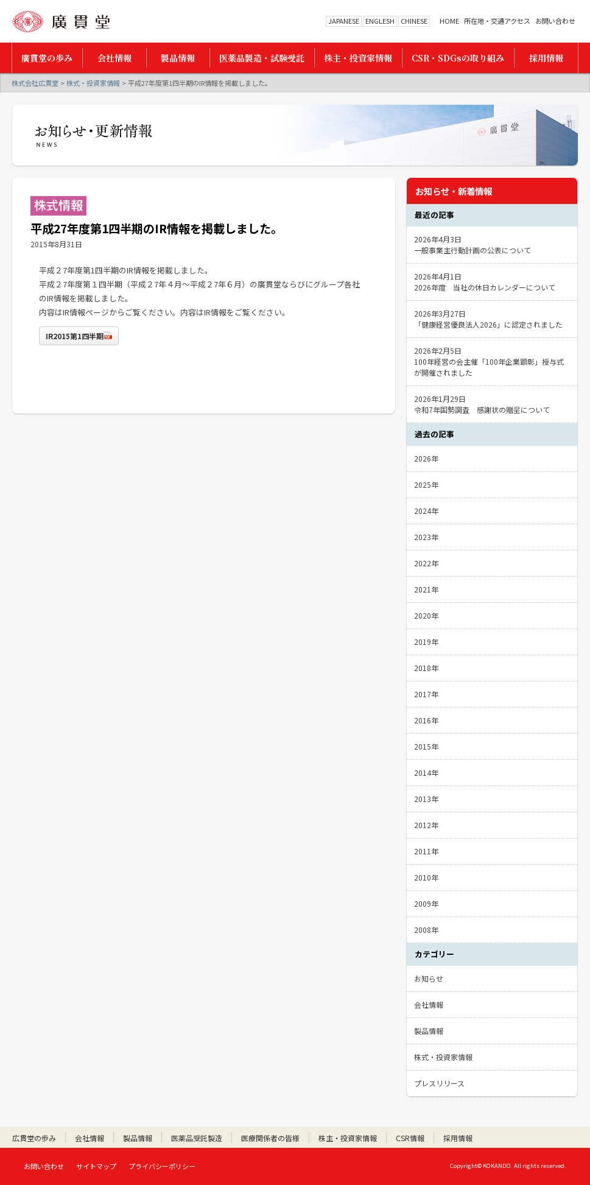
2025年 (426, 484)
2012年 (426, 825)
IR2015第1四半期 (75, 336)
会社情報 (428, 1004)
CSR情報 (410, 1138)
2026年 (426, 458)
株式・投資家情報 (93, 83)
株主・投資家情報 (347, 1138)
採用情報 (457, 1138)
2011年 (426, 851)
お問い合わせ (555, 21)
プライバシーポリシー (161, 1166)
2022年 (426, 563)
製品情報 (428, 1030)
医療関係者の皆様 (270, 1138)
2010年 (426, 877)
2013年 (426, 798)
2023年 (426, 537)
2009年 (426, 903)
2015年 (426, 746)
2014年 (426, 772)
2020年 (426, 615)
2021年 (426, 589)
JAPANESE (343, 21)
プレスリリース (439, 1083)
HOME (449, 21)
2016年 (426, 720)
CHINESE (414, 21)
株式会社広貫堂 (61, 21)
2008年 (426, 929)
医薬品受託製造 (196, 1138)
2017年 (426, 694)
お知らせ (428, 978)
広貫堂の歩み (34, 1138)
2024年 (426, 510)
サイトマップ (96, 1166)
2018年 (426, 668)
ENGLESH (380, 21)
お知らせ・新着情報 (453, 191)
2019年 (426, 641)
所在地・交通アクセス (497, 21)
